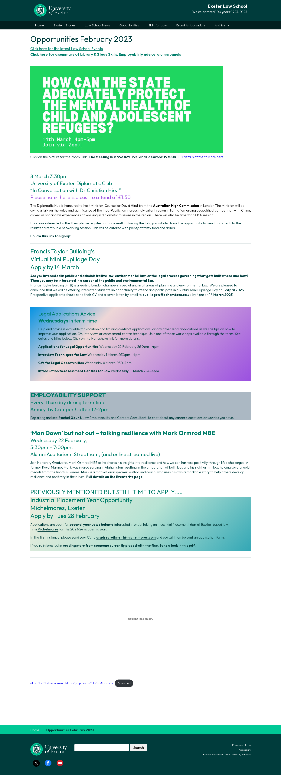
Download (124, 683)
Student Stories (64, 25)
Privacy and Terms (241, 745)
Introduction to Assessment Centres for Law (74, 371)
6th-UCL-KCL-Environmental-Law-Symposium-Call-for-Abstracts (71, 683)
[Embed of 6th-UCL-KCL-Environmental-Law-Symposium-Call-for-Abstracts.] (140, 618)
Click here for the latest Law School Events (66, 48)
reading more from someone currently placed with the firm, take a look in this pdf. (129, 545)
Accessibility (245, 749)
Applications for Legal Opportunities (68, 346)
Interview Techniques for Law (62, 354)
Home (39, 25)
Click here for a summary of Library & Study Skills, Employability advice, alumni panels (105, 54)
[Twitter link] (36, 763)
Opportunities (129, 25)
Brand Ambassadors (190, 25)
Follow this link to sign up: (50, 236)
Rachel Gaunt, (70, 418)
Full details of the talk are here (201, 157)
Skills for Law (157, 25)
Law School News (97, 25)
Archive (220, 25)
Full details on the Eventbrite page (114, 477)
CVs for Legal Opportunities (61, 363)
